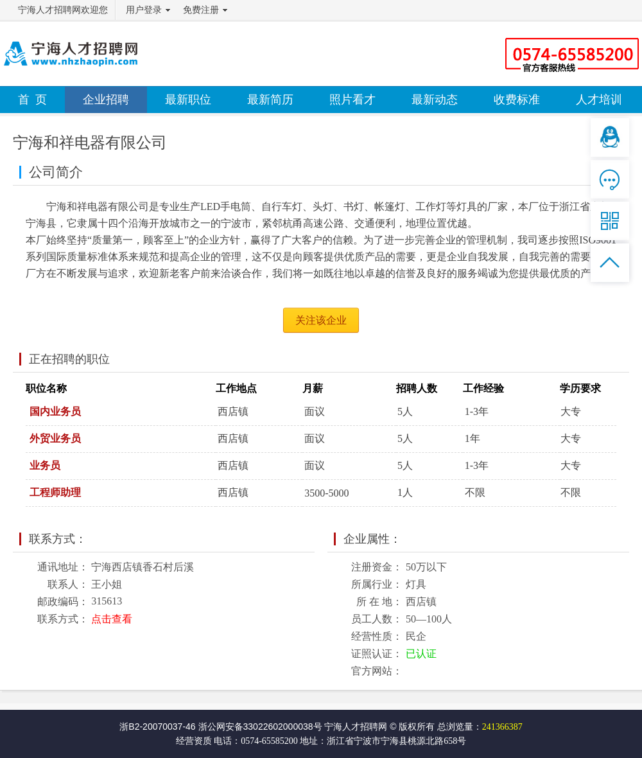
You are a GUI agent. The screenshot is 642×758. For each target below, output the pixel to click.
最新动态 (435, 99)
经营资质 (194, 741)
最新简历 (270, 99)
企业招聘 (106, 99)
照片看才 (352, 99)
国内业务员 (55, 411)
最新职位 (188, 99)
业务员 (45, 465)
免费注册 (201, 10)
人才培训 (599, 99)
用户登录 (144, 10)
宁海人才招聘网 (355, 726)
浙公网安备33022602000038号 (260, 726)
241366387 (502, 727)
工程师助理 (55, 492)
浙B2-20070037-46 (157, 726)
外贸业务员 (55, 438)
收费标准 (517, 99)
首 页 (32, 99)
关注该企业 (321, 320)
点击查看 (111, 618)
